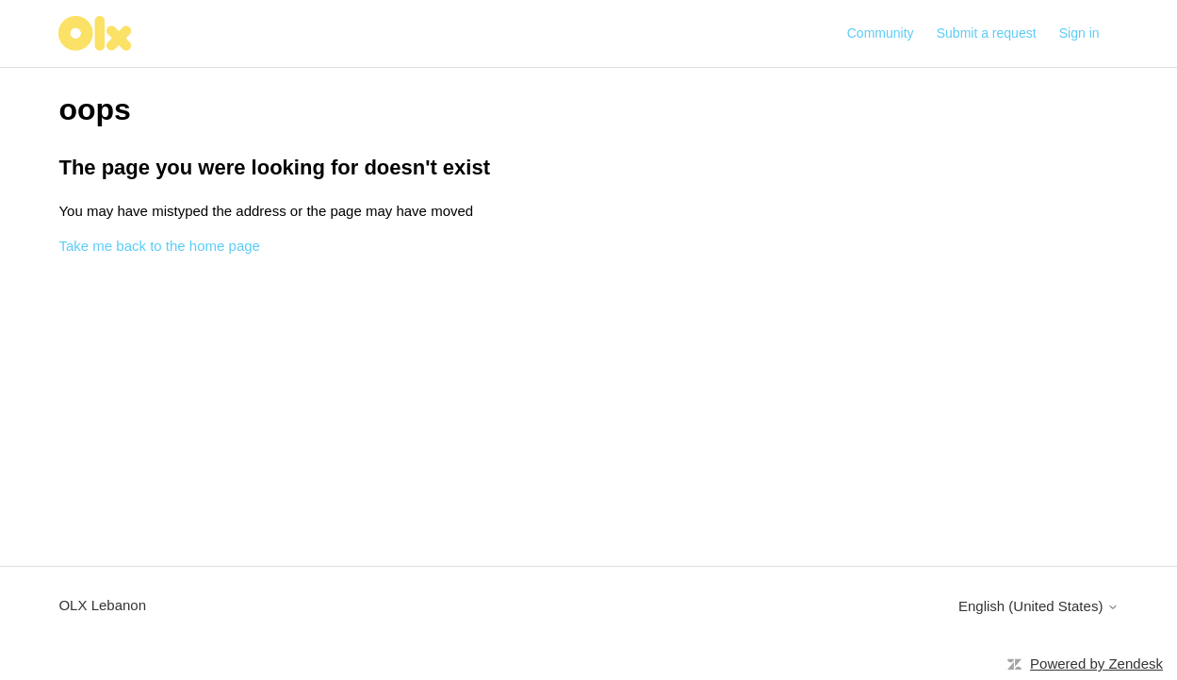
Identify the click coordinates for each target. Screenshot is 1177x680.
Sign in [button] (1079, 33)
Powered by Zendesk (1096, 663)
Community (880, 33)
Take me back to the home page (158, 246)
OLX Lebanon (102, 605)
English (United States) (1038, 606)
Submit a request (987, 33)
